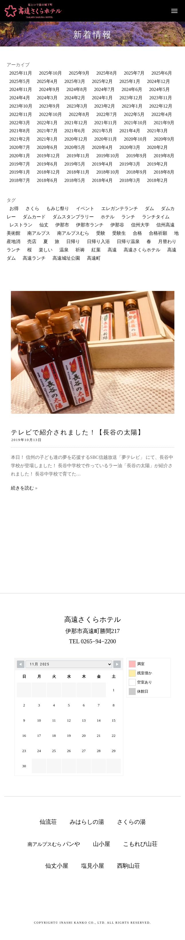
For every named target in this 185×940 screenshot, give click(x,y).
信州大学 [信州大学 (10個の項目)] (140, 224)
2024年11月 (20, 89)
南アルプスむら (54, 844)
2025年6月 (161, 73)
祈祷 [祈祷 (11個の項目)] (80, 249)
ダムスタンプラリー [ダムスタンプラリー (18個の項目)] (73, 216)
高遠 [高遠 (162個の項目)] (112, 249)
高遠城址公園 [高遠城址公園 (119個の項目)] (66, 258)
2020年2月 (157, 147)
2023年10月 (20, 106)
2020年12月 (76, 139)
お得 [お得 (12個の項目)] (14, 208)
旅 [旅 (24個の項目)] (57, 241)
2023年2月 (104, 106)
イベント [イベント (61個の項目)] (85, 208)
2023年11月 (160, 97)
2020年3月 (130, 147)
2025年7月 (134, 73)
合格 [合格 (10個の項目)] (137, 233)
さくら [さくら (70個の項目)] (32, 208)
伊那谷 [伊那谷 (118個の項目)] (117, 224)
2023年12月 (131, 97)
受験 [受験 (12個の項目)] (100, 233)
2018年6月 (47, 180)
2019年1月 (19, 172)
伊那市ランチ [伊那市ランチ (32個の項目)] (90, 224)
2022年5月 (134, 114)
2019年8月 (164, 155)
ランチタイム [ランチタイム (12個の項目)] (156, 216)
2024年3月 (47, 97)
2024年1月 (102, 97)
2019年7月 (19, 164)
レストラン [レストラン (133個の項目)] (20, 224)
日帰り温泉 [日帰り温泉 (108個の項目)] (128, 241)
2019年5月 (75, 164)
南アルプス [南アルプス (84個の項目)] (38, 233)
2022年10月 (50, 114)
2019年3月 (130, 164)
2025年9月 (79, 73)
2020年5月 (75, 147)
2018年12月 (48, 172)
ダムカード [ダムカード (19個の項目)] (34, 216)
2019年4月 (102, 164)
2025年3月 (75, 81)
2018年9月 (136, 172)
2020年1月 (19, 155)
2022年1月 (47, 122)
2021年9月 (164, 122)
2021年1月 (47, 139)
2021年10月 (135, 122)
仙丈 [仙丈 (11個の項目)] (43, 224)
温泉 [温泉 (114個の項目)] (64, 249)
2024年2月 (75, 97)
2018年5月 (75, 180)
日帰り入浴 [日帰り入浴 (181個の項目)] (98, 241)
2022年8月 (79, 114)
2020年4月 (102, 147)
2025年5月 (19, 81)
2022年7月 (106, 114)
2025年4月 (47, 81)
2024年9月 (49, 89)
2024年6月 (132, 89)
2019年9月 (136, 155)
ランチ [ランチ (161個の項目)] (128, 216)
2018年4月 (102, 180)
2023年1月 (132, 106)
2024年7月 (104, 89)
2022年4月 (161, 114)
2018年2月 (157, 180)
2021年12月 (76, 122)
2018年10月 (107, 172)
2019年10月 (107, 155)
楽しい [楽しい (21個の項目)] (45, 249)
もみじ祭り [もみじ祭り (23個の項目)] (57, 208)
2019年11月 (78, 155)
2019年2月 (157, 164)
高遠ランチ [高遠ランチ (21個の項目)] (34, 258)
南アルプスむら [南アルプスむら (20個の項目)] (73, 233)
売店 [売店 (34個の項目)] (31, 241)
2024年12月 (158, 81)
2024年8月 (77, 89)
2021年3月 (157, 130)
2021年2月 (19, 139)
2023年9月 (49, 106)
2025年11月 (20, 73)
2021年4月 (130, 130)
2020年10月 (135, 139)
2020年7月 (19, 147)
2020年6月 (47, 147)
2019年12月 (48, 155)
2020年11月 (105, 139)
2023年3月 (77, 106)
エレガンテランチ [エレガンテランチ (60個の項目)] (119, 208)
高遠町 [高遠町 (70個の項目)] (94, 258)
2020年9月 (164, 139)
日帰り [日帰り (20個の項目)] (73, 241)
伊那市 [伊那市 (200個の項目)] (62, 224)
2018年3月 (130, 180)
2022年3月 (19, 122)
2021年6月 (75, 130)
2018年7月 (19, 180)
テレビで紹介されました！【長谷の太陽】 (78, 432)
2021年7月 (47, 130)
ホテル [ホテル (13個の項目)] (107, 216)
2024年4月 (19, 97)
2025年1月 (130, 81)
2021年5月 (102, 130)
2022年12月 (160, 106)
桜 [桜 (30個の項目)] (29, 249)
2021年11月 (105, 122)
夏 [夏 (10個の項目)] (45, 241)
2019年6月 (47, 164)
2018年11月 (78, 172)
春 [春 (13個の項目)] (149, 241)
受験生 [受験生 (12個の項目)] (119, 233)
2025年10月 (50, 73)
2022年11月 (20, 114)
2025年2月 (102, 81)
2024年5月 (159, 89)
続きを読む (22, 487)
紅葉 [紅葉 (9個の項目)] (96, 249)
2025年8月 (106, 73)
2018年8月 (164, 172)
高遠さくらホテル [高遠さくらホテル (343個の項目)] (142, 249)
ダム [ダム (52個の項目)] (149, 208)
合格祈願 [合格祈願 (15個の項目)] (158, 233)
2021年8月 (19, 130)
